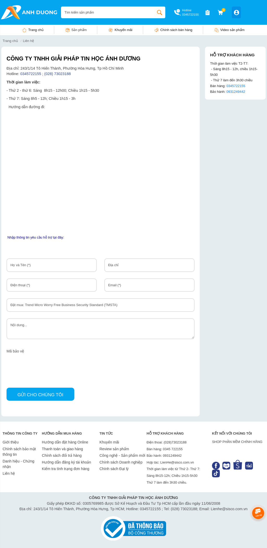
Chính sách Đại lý (114, 469)
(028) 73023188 (58, 74)
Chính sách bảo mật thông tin (19, 452)
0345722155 (190, 14)
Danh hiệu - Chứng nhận (18, 464)
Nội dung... (101, 328)
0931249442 (235, 92)
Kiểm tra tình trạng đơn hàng (65, 469)
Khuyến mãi (123, 30)
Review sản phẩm (114, 449)
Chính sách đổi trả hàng (62, 455)
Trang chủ (36, 30)
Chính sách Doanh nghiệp (120, 462)
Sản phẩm (79, 30)
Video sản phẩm (232, 30)
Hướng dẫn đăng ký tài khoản (66, 462)
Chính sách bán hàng (176, 30)
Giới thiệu (11, 442)
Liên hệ (9, 473)
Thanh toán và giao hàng (62, 449)
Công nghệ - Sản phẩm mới (122, 455)
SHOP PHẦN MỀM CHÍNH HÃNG (237, 442)
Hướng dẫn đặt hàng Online (65, 442)
